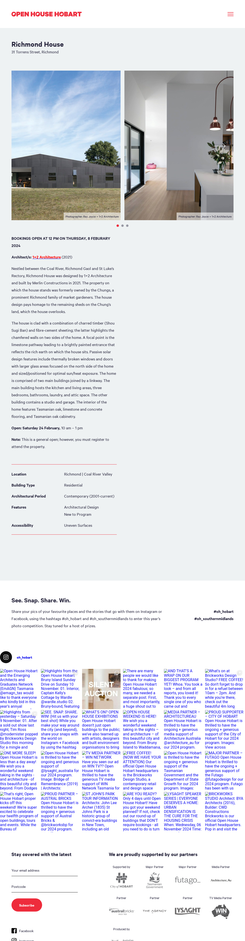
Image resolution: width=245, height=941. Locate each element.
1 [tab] (118, 225)
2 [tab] (122, 225)
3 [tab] (127, 225)
